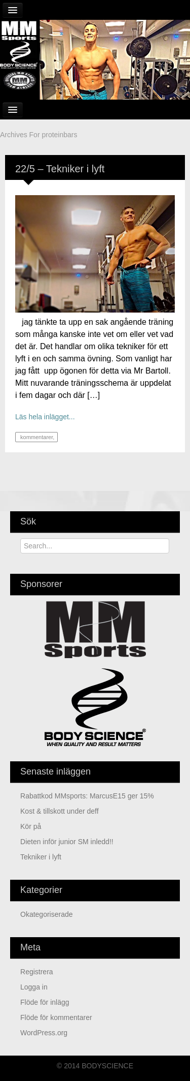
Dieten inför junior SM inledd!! (66, 842)
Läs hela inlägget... (45, 417)
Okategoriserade (46, 914)
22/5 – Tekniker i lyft (59, 168)
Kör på (30, 826)
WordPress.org (43, 1033)
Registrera (36, 972)
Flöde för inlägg (44, 1002)
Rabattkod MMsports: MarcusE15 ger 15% (87, 796)
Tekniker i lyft (40, 857)
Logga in (34, 987)
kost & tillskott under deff (59, 811)
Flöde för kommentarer (56, 1017)
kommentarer (36, 437)
